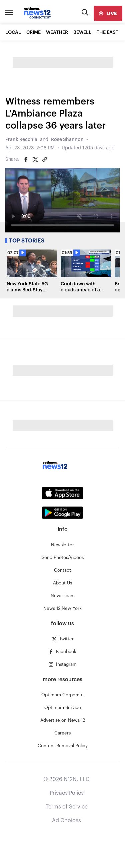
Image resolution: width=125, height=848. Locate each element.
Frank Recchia (21, 139)
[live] (108, 13)
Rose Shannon (67, 139)
